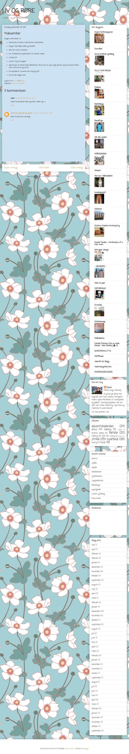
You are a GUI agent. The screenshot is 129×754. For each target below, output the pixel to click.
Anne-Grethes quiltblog (104, 54)
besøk (120, 429)
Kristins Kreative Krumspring (107, 225)
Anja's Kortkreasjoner (103, 32)
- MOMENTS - (100, 266)
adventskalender (18, 83)
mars (94, 598)
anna (94, 429)
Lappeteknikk (97, 480)
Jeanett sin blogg (101, 361)
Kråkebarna (99, 338)
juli (93, 633)
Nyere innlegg (10, 167)
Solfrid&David (100, 288)
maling (112, 436)
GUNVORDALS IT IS (102, 351)
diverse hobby (98, 433)
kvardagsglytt (100, 192)
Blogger (86, 748)
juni (93, 637)
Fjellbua (97, 87)
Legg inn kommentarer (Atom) (48, 176)
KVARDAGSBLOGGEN (103, 372)
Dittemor (98, 209)
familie (113, 432)
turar (102, 442)
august (94, 584)
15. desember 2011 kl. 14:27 (43, 113)
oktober (95, 575)
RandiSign (98, 120)
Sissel (109, 387)
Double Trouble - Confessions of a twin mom (108, 243)
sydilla (94, 463)
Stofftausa (98, 356)
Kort (103, 436)
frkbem (97, 170)
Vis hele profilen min (100, 412)
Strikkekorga (99, 321)
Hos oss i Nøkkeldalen (103, 176)
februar (95, 553)
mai (93, 545)
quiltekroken (97, 476)
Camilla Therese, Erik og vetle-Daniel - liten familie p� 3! (107, 344)
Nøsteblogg (98, 104)
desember (96, 567)
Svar (12, 105)
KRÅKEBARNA (100, 154)
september (96, 580)
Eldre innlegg (77, 167)
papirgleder (96, 489)
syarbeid (112, 439)
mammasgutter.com (102, 366)
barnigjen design (101, 249)
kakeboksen (97, 471)
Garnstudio (96, 498)
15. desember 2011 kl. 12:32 (25, 98)
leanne (94, 458)
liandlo (94, 467)
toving (94, 442)
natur (121, 436)
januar (94, 562)
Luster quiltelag (98, 494)
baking (107, 429)
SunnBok (98, 49)
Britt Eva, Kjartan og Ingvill (21, 113)
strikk (96, 439)
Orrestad (98, 305)
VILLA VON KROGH (102, 70)
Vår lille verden (100, 137)
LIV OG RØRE (18, 11)
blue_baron (70, 748)
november (96, 571)
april (93, 549)
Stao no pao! (99, 283)
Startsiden (44, 167)
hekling (95, 436)
